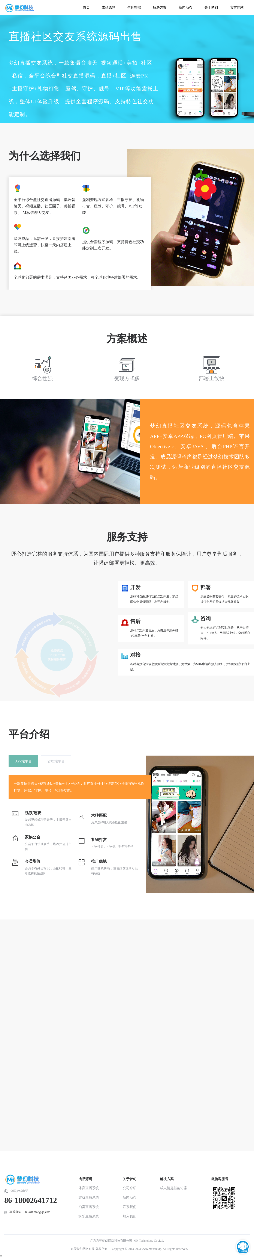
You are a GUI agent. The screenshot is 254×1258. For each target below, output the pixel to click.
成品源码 (85, 1179)
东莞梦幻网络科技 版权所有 (89, 1248)
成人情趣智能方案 (173, 1188)
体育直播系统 (88, 1188)
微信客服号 (219, 1179)
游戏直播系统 (88, 1197)
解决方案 (167, 1179)
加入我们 (129, 1216)
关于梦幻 (129, 1179)
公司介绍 (129, 1188)
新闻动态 (129, 1197)
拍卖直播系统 (88, 1207)
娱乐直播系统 (88, 1216)
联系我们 (129, 1207)
